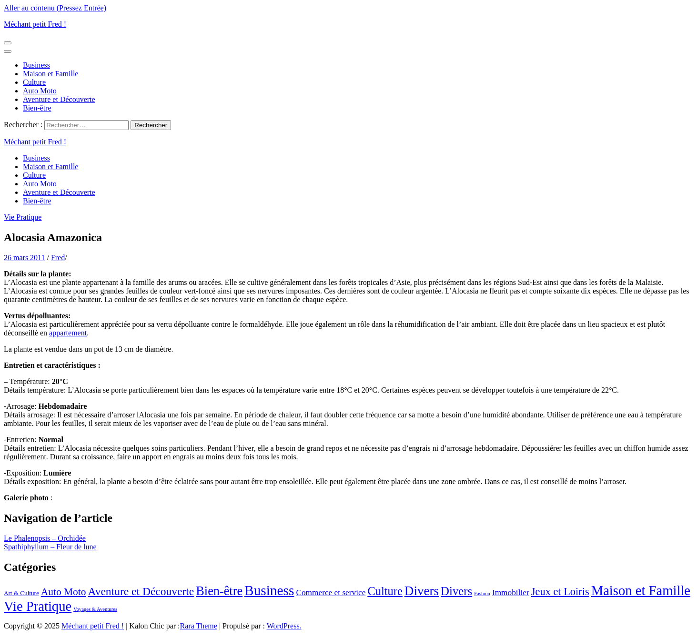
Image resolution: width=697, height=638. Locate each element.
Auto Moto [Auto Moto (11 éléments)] (63, 591)
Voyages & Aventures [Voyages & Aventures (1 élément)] (95, 609)
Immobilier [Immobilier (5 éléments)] (510, 592)
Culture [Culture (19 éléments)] (384, 591)
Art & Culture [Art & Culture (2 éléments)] (21, 593)
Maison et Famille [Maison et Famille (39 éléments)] (640, 590)
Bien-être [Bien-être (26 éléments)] (219, 591)
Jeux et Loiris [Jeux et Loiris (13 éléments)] (560, 591)
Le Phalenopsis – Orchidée (45, 538)
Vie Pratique (22, 217)
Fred (58, 257)
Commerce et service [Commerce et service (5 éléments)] (330, 592)
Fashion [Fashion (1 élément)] (482, 593)
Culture (34, 82)
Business (36, 65)
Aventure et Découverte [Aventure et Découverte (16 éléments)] (141, 591)
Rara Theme (198, 626)
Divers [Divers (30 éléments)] (421, 591)
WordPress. (284, 626)
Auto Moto (40, 91)
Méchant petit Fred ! (35, 24)
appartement (68, 333)
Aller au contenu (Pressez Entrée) (55, 8)
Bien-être (37, 108)
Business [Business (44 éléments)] (269, 590)
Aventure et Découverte (59, 99)
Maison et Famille (50, 74)
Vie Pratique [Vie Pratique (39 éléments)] (37, 606)
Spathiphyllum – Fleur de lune (50, 547)
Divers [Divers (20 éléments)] (456, 591)
